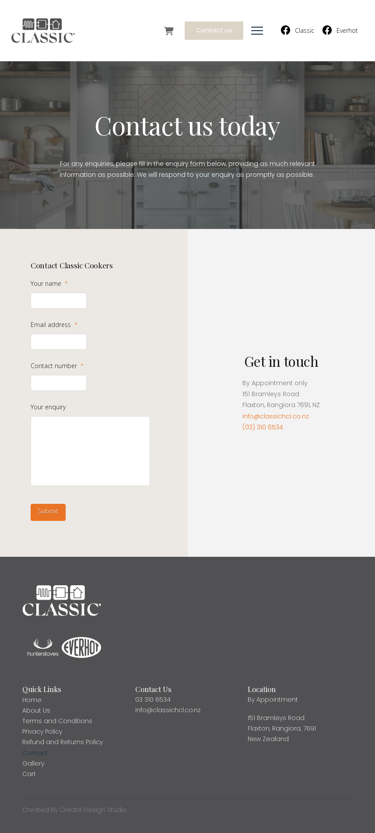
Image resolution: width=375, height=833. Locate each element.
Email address (54, 325)
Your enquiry (48, 407)
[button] (257, 31)
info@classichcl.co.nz (275, 416)
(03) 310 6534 (262, 427)
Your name (49, 284)
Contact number (57, 366)
